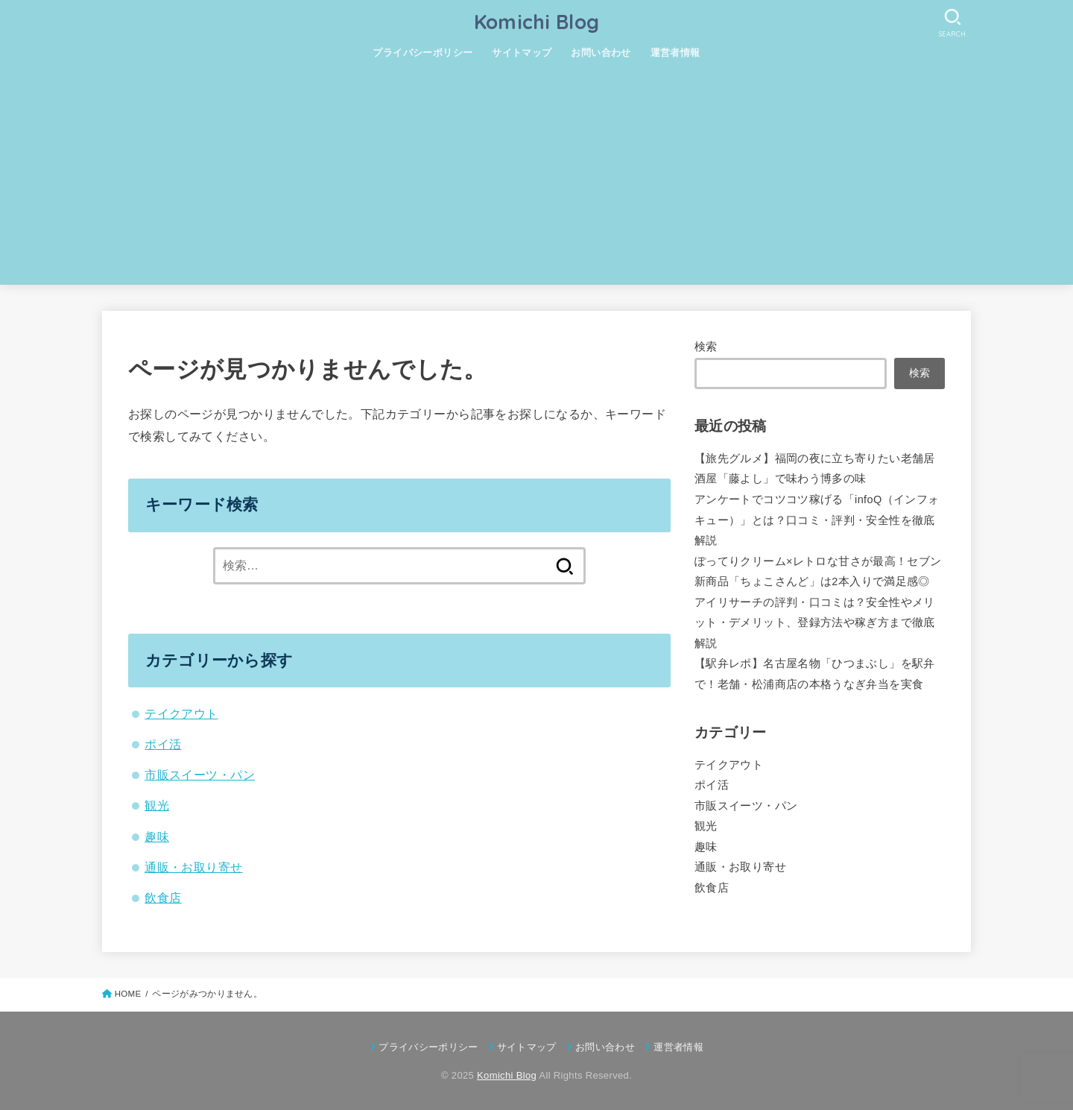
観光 (157, 805)
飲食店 (163, 897)
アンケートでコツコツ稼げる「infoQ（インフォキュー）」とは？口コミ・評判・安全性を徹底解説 (816, 519)
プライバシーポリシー (422, 52)
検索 (706, 347)
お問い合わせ (600, 52)
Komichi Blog (537, 21)
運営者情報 (675, 52)
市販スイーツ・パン (200, 774)
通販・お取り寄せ (193, 867)
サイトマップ (521, 52)
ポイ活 (163, 744)
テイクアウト (181, 713)
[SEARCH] (952, 22)
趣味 (157, 836)
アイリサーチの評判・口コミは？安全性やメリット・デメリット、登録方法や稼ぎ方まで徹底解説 (814, 622)
